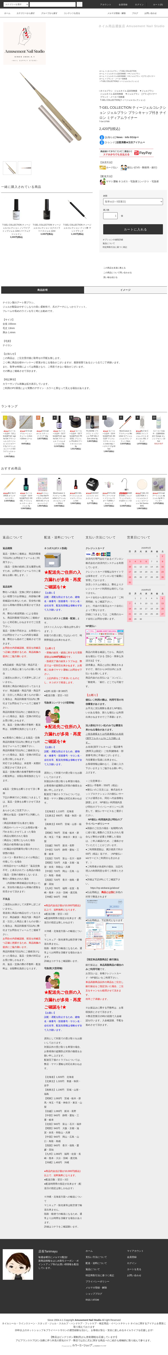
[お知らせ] (122, 137)
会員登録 (121, 4)
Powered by (84, 1346)
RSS (88, 1299)
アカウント (103, 4)
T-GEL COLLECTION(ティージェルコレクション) (120, 81)
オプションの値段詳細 (113, 239)
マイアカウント (135, 1251)
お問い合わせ (148, 13)
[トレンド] (125, 142)
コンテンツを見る (70, 13)
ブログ (133, 13)
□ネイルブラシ (112, 71)
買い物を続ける (108, 277)
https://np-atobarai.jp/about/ (104, 888)
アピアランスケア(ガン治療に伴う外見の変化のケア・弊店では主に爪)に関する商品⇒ (61, 1340)
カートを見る (134, 1269)
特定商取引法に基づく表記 (115, 247)
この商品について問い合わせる (115, 272)
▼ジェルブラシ (134, 74)
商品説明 (42, 290)
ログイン (137, 4)
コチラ (54, 961)
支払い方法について (96, 1257)
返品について (109, 243)
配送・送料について (96, 1263)
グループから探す (47, 13)
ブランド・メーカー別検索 (117, 79)
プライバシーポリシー (97, 1281)
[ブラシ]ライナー (148, 76)
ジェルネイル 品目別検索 (116, 74)
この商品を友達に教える (112, 268)
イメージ (125, 290)
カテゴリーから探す (24, 13)
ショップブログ (94, 1293)
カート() (156, 4)
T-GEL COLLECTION (128, 71)
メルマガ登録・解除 (114, 13)
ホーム (7, 13)
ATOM (95, 1299)
